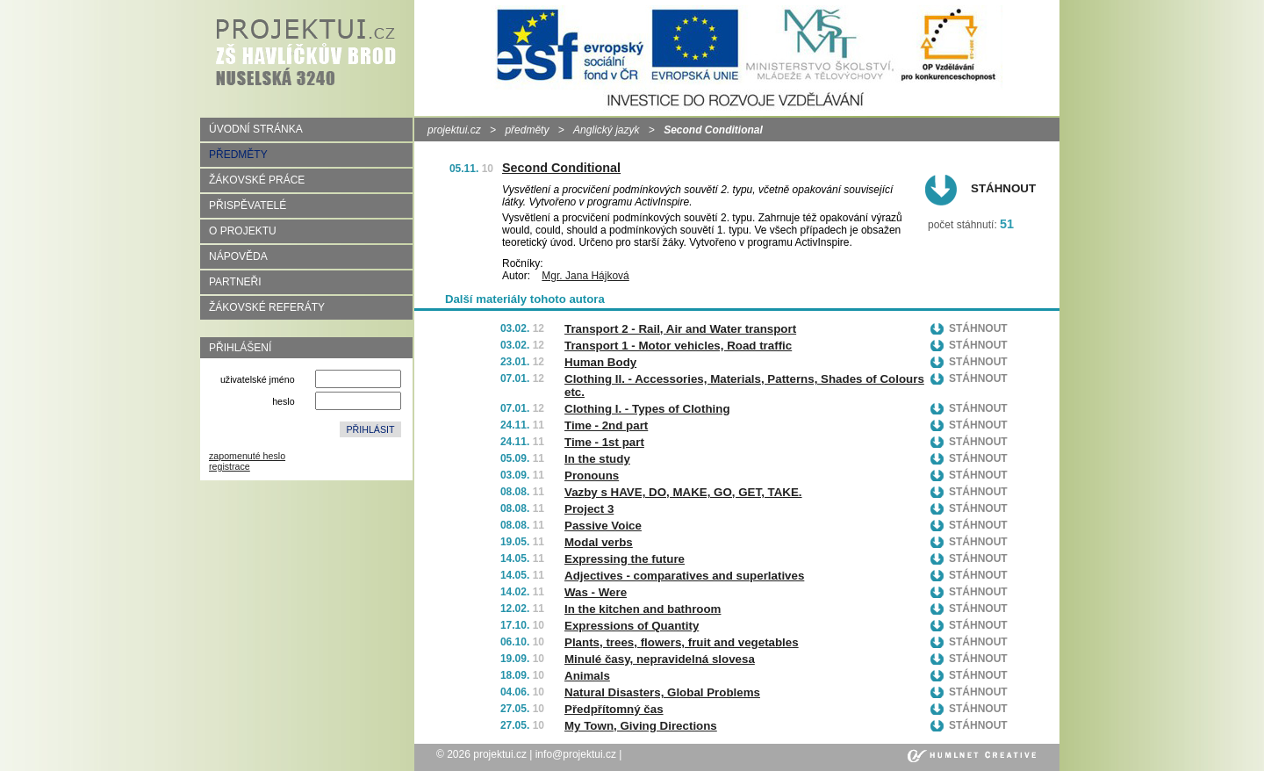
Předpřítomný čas (614, 709)
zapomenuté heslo (247, 455)
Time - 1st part (604, 442)
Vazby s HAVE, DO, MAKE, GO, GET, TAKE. (683, 492)
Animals (587, 675)
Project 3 (589, 508)
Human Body (600, 362)
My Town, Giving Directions (640, 725)
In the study (597, 458)
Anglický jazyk (606, 130)
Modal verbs (598, 542)
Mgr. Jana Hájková (585, 276)
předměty (527, 130)
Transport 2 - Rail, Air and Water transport (680, 328)
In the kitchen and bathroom (642, 609)
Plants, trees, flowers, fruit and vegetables (681, 642)
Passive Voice (603, 525)
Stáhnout (1003, 188)
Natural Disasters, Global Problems (662, 692)
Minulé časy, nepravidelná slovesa (659, 659)
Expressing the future (624, 559)
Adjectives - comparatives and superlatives (684, 575)
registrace (229, 466)
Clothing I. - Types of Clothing (647, 408)
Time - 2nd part (606, 425)
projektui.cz (454, 130)
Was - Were (595, 592)
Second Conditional (561, 168)
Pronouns (591, 475)
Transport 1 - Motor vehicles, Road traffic (678, 345)
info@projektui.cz (575, 754)
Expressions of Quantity (631, 625)
